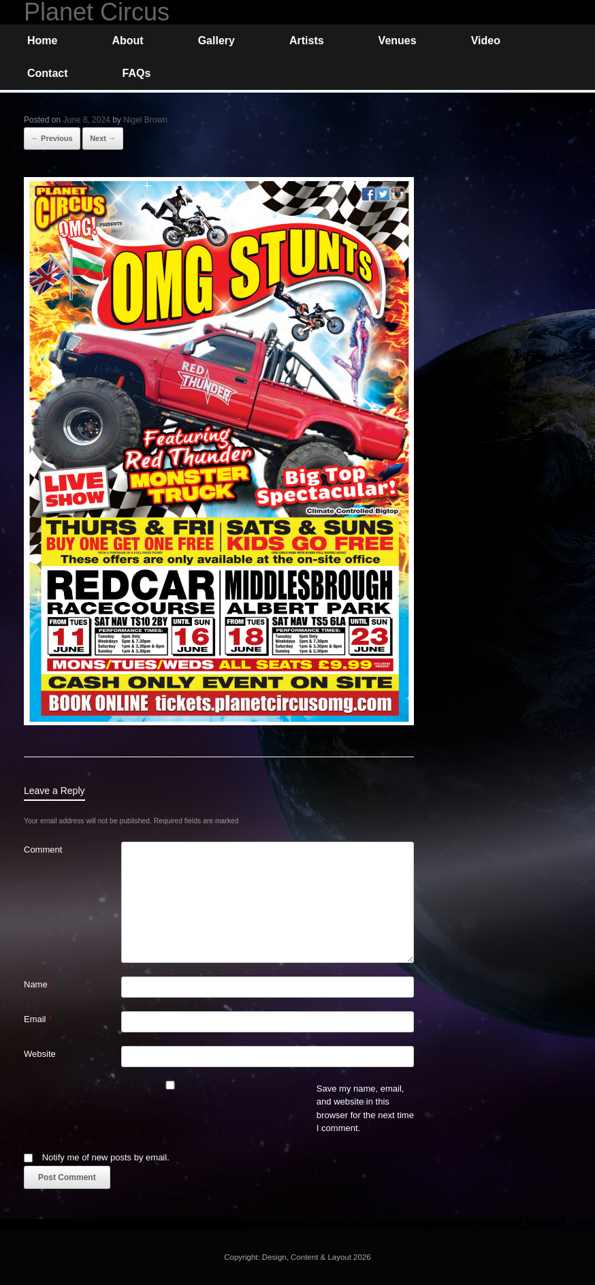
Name (38, 984)
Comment (43, 849)
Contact (47, 73)
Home (42, 40)
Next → (103, 138)
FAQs (137, 73)
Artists (306, 40)
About (127, 40)
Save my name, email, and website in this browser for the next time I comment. (365, 1108)
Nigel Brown (145, 120)
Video (485, 40)
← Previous (52, 138)
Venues (398, 40)
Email (38, 1019)
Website (40, 1054)
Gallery (216, 40)
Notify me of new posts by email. (106, 1157)
